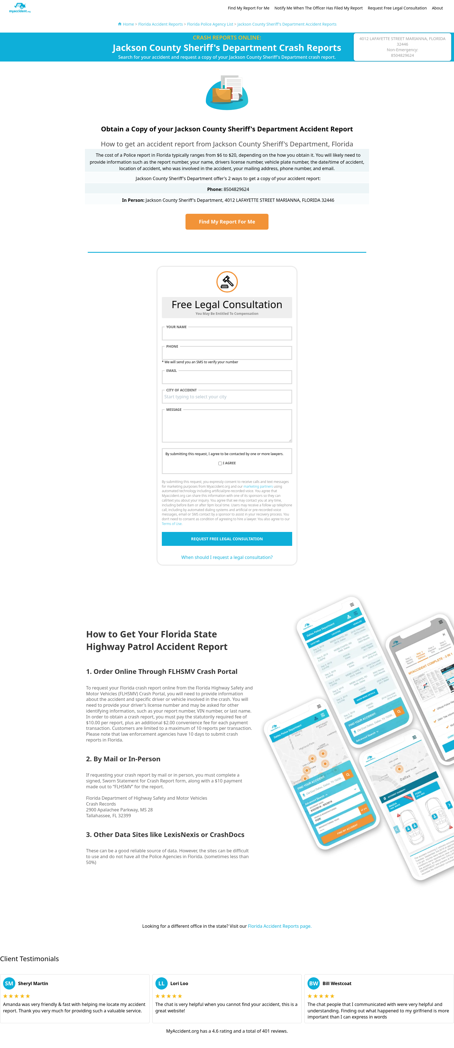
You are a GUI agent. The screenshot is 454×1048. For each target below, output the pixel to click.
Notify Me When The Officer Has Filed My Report (318, 8)
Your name (176, 327)
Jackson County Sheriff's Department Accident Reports (287, 24)
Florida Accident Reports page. (280, 926)
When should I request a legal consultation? (227, 557)
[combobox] (227, 397)
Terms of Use (172, 523)
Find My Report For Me (248, 8)
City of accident (181, 390)
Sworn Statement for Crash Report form (144, 781)
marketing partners (258, 486)
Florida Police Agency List (210, 24)
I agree (229, 463)
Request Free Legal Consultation (397, 8)
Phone (172, 346)
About (437, 8)
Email (171, 370)
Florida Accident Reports (160, 24)
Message (174, 409)
